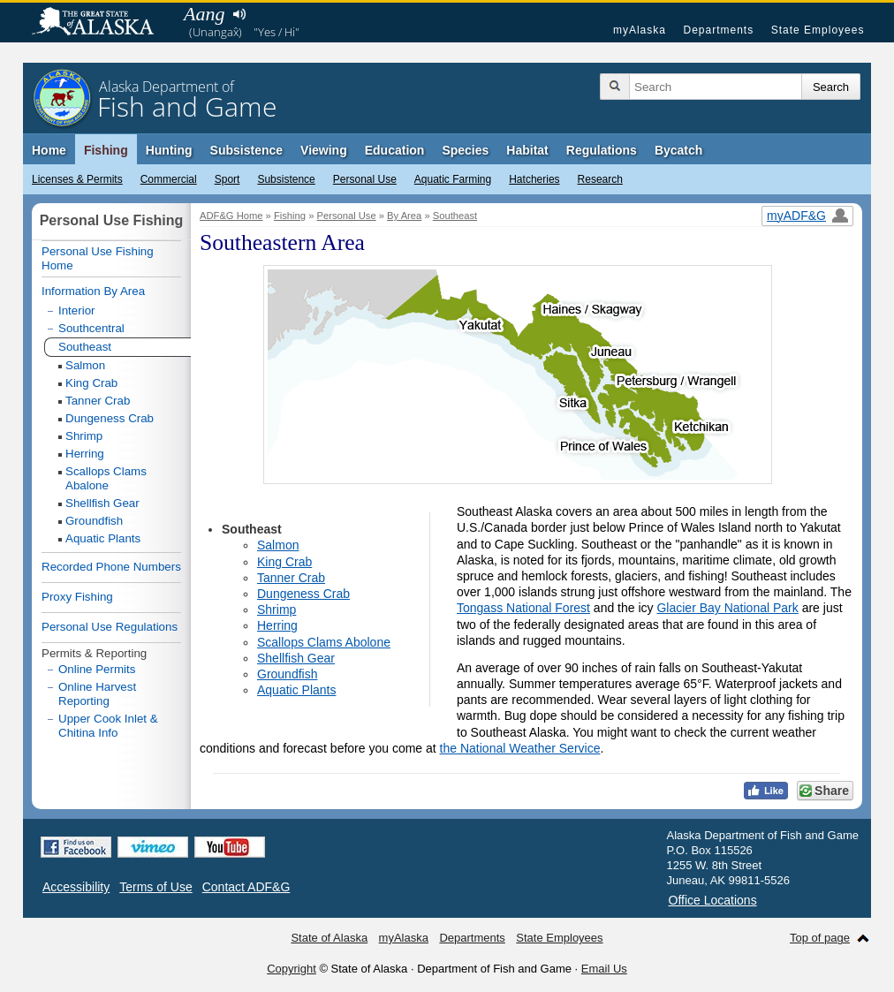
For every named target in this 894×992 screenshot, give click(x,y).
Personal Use (365, 179)
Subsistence (285, 179)
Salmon (278, 545)
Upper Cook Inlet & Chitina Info (108, 725)
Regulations (601, 150)
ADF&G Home (231, 215)
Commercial (168, 179)
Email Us (604, 968)
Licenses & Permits (77, 179)
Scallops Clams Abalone (106, 478)
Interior (76, 310)
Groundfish (287, 674)
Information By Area (93, 291)
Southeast (455, 215)
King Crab (284, 562)
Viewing (323, 150)
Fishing (106, 150)
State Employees (818, 30)
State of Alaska (101, 23)
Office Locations (713, 900)
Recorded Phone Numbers (111, 566)
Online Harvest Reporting (97, 694)
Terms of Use (155, 887)
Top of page (820, 937)
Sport (227, 179)
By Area (404, 215)
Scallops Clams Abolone (323, 642)
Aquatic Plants (297, 690)
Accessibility (76, 887)
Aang (204, 14)
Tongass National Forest (523, 608)
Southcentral (91, 328)
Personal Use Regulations (110, 626)
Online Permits (96, 669)
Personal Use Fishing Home (98, 258)
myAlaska (639, 30)
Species (465, 150)
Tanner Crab (291, 578)
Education (395, 150)
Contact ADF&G (246, 887)
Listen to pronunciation (239, 14)
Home (49, 150)
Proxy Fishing (77, 596)
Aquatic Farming (452, 179)
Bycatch (678, 150)
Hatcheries (534, 179)
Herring (277, 625)
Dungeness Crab (303, 594)
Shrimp (276, 609)
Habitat (527, 150)
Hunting (169, 150)
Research (600, 179)
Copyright (291, 968)
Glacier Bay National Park (727, 608)
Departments (718, 30)
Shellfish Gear (296, 658)
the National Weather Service (520, 748)
